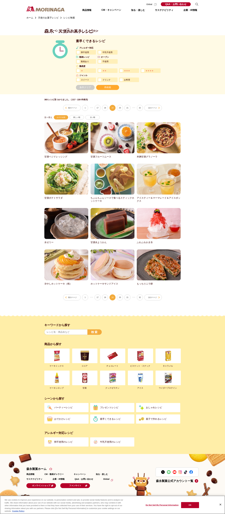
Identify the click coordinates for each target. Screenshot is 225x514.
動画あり (85, 61)
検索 (94, 332)
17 (97, 108)
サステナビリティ (34, 479)
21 (127, 108)
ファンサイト (81, 485)
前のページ (72, 108)
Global (151, 4)
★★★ (127, 70)
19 (112, 108)
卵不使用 (85, 52)
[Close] (220, 504)
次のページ (152, 108)
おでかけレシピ (62, 419)
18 (105, 108)
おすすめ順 (61, 117)
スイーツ (85, 80)
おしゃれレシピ (154, 407)
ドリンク (106, 80)
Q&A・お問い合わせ (175, 4)
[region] (112, 505)
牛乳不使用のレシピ (110, 442)
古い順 (92, 117)
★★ (104, 70)
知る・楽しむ (102, 474)
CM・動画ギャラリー (54, 474)
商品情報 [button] (86, 10)
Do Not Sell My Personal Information (162, 505)
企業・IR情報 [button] (190, 10)
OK (190, 505)
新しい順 (76, 117)
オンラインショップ (44, 485)
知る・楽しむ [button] (138, 10)
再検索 (107, 87)
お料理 (127, 80)
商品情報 (30, 474)
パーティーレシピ (63, 407)
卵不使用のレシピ (63, 442)
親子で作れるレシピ (156, 419)
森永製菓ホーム (36, 468)
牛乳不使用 (107, 52)
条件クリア (85, 87)
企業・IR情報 (59, 479)
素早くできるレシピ (110, 419)
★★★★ (150, 70)
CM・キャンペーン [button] (111, 10)
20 (120, 108)
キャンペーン (80, 474)
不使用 (105, 61)
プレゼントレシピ (109, 407)
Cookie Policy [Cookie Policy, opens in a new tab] (18, 511)
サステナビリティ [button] (164, 10)
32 (140, 108)
